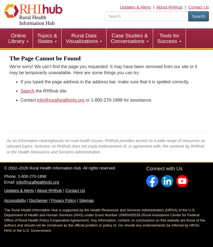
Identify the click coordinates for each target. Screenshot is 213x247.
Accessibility (15, 200)
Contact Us (198, 7)
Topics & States (47, 38)
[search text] (147, 16)
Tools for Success (169, 38)
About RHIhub (169, 7)
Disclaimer (38, 200)
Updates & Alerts (135, 7)
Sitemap (86, 200)
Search (198, 16)
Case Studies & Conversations (130, 38)
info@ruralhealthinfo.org (61, 100)
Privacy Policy (63, 200)
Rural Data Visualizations (84, 38)
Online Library (18, 38)
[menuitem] (18, 38)
